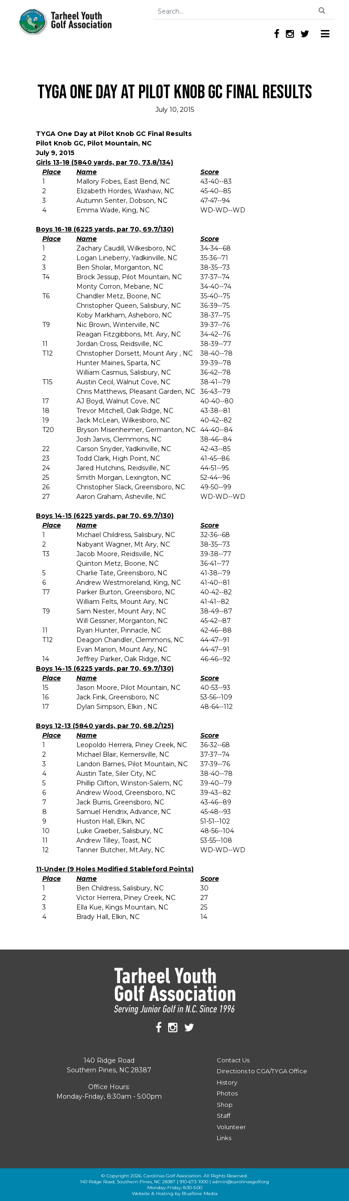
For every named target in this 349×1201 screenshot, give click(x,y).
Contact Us (233, 1060)
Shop (225, 1104)
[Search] (244, 12)
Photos (227, 1093)
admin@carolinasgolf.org (240, 1182)
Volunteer (231, 1127)
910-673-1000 (193, 1182)
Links (224, 1137)
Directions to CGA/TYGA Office (262, 1071)
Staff (223, 1115)
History (227, 1082)
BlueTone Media (200, 1193)
